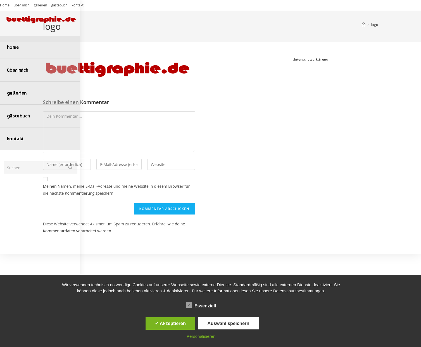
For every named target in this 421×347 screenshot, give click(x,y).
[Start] (363, 24)
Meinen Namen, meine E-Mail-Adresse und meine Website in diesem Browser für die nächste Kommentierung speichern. (116, 190)
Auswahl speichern (228, 323)
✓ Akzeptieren (170, 323)
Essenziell (201, 305)
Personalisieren (201, 336)
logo (374, 24)
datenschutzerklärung (310, 59)
